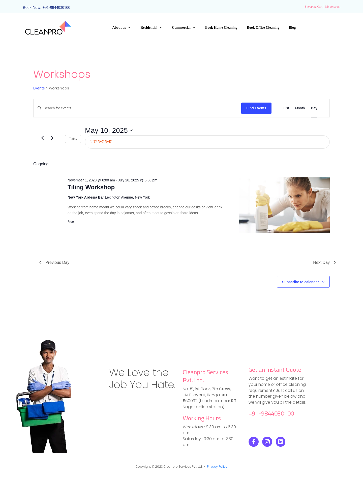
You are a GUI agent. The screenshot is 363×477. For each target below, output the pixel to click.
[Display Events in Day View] (314, 108)
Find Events (256, 108)
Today (73, 139)
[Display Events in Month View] (300, 108)
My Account (332, 6)
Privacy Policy (217, 466)
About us (121, 28)
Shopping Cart (313, 6)
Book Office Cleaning (263, 27)
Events (39, 88)
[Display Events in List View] (286, 108)
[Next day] (52, 138)
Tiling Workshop (91, 187)
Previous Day (54, 262)
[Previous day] (42, 138)
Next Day (324, 262)
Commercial (184, 28)
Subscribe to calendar (300, 282)
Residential (151, 28)
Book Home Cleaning (221, 27)
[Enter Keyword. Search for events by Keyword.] (137, 108)
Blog (292, 27)
